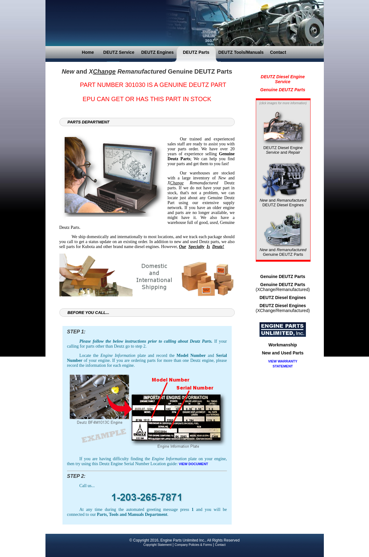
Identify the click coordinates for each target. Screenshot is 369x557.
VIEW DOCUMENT (193, 464)
